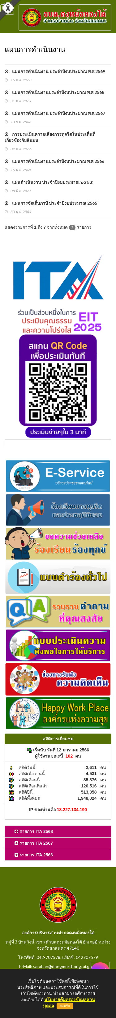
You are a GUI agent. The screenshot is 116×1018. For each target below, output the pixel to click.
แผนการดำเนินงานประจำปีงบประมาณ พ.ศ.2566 (54, 161)
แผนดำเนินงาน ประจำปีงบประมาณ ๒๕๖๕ (49, 182)
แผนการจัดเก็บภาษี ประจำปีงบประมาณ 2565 (51, 203)
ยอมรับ (65, 1006)
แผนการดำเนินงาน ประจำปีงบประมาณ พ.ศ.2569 (55, 71)
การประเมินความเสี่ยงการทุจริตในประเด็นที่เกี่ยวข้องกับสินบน (50, 137)
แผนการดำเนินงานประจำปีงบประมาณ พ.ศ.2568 (54, 92)
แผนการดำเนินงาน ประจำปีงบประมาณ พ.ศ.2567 (55, 113)
